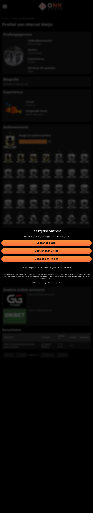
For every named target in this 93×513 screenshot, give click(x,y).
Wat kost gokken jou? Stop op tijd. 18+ (46, 283)
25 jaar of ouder (46, 242)
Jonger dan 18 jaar (46, 258)
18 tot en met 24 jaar (46, 250)
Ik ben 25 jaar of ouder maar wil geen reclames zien (46, 267)
